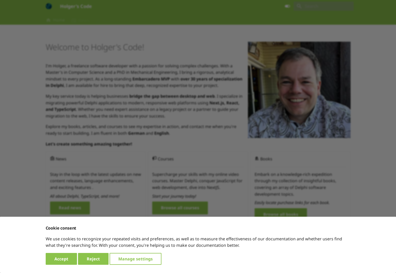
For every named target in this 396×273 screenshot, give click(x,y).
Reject (93, 259)
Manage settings (135, 259)
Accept (61, 259)
